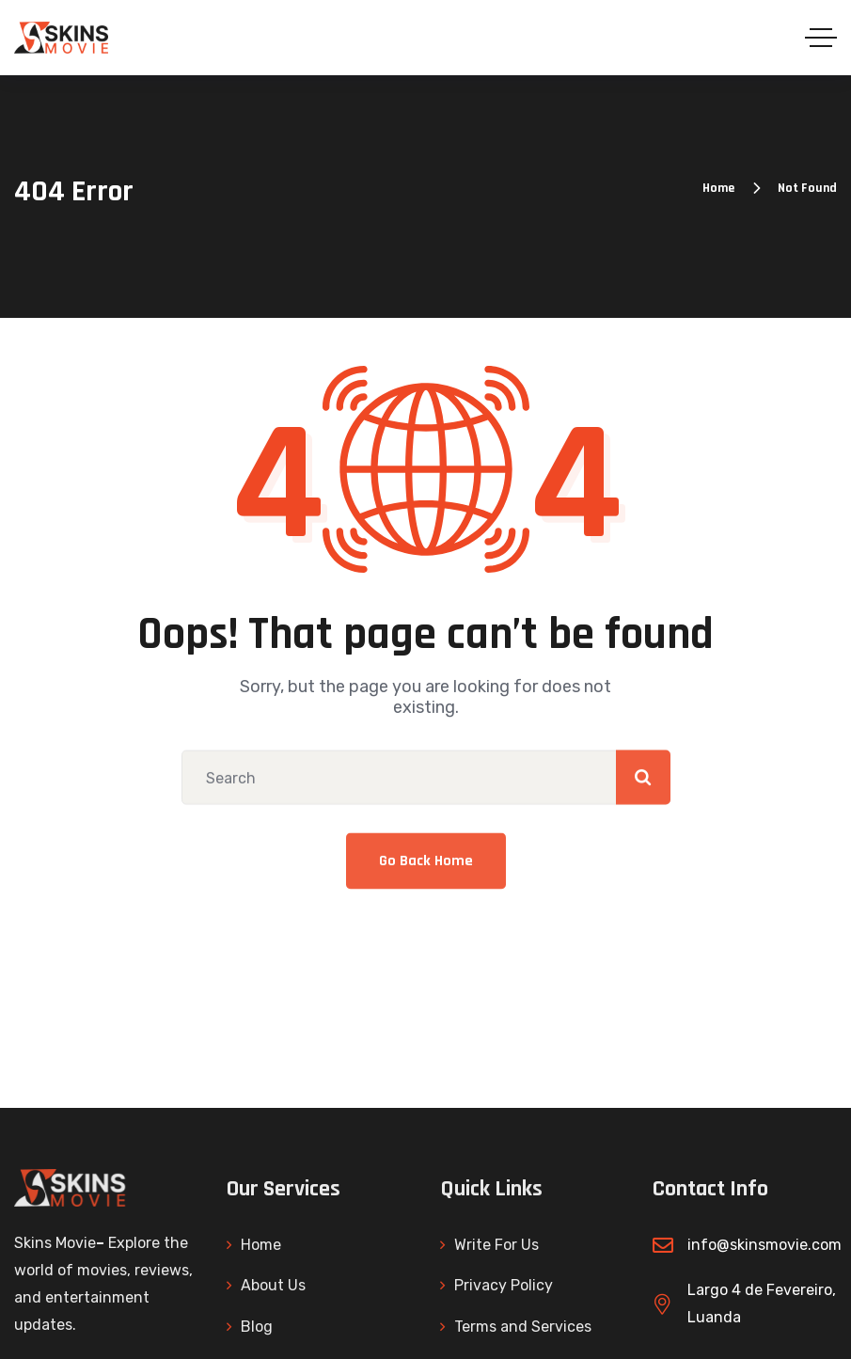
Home (718, 188)
